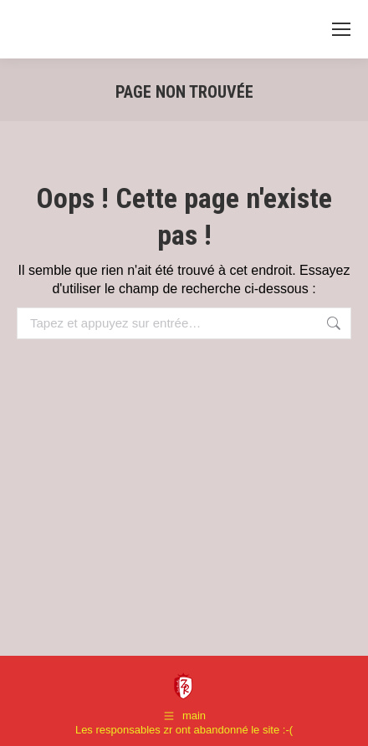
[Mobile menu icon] (341, 29)
